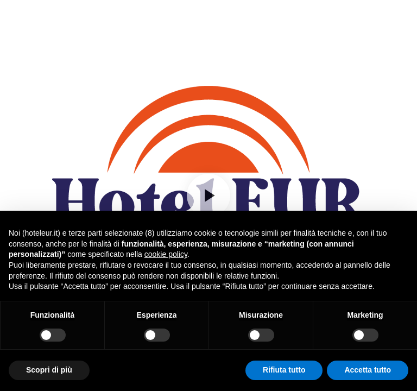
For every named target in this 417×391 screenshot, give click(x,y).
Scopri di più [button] (49, 369)
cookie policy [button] (165, 254)
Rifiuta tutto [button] (284, 369)
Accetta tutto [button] (367, 369)
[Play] (208, 195)
